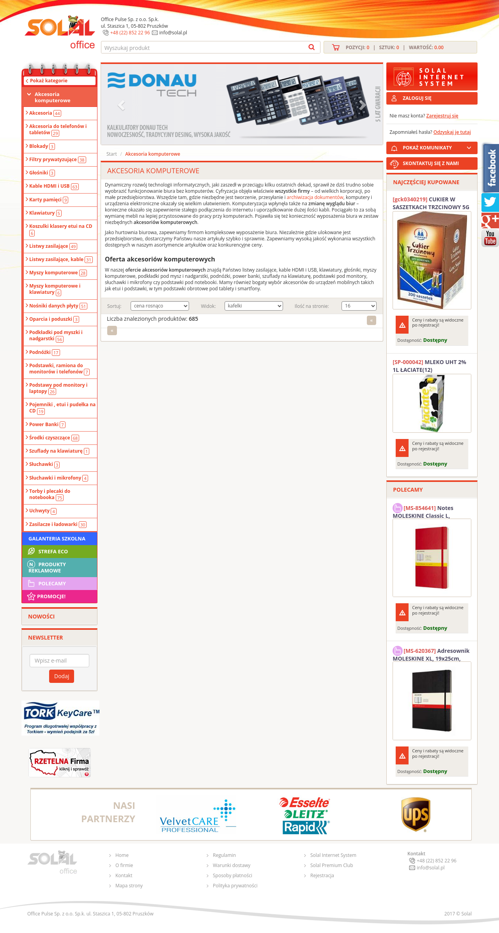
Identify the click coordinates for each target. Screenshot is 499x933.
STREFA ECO (47, 551)
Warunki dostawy (231, 865)
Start (111, 154)
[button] (122, 104)
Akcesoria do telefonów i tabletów (58, 129)
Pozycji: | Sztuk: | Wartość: (395, 47)
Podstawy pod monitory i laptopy (58, 388)
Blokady (42, 146)
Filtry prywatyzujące (57, 159)
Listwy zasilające (53, 246)
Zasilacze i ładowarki (58, 524)
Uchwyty (43, 510)
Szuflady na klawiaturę (59, 451)
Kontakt (123, 875)
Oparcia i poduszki (54, 319)
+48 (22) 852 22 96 (130, 32)
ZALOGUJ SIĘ (417, 98)
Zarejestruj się (442, 115)
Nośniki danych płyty (58, 305)
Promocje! (45, 596)
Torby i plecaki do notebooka (49, 494)
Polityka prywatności (235, 885)
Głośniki (42, 172)
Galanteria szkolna (56, 538)
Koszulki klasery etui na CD (60, 229)
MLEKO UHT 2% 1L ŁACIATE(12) (429, 365)
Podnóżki (44, 352)
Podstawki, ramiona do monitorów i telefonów (59, 368)
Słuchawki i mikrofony (58, 478)
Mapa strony (129, 885)
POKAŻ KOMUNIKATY (438, 146)
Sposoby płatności (232, 875)
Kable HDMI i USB (54, 186)
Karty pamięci (48, 199)
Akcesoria (45, 113)
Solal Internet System (333, 855)
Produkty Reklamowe (46, 566)
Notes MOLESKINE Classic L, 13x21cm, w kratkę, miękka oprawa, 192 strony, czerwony (430, 511)
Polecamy (46, 583)
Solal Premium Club (331, 865)
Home (122, 855)
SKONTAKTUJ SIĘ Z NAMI (431, 163)
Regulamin (224, 855)
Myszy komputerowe (58, 272)
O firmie (124, 865)
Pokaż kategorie (48, 80)
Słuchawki (44, 464)
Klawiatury (45, 213)
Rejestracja (322, 875)
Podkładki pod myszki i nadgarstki (56, 335)
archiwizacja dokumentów (315, 197)
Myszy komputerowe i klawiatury (54, 289)
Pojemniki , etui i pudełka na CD (62, 407)
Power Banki (47, 424)
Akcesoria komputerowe (53, 97)
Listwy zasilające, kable (61, 259)
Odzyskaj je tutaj (452, 132)
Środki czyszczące (54, 437)
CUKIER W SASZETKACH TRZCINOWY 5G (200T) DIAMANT (431, 203)
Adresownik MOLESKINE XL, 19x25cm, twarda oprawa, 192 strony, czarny (431, 653)
